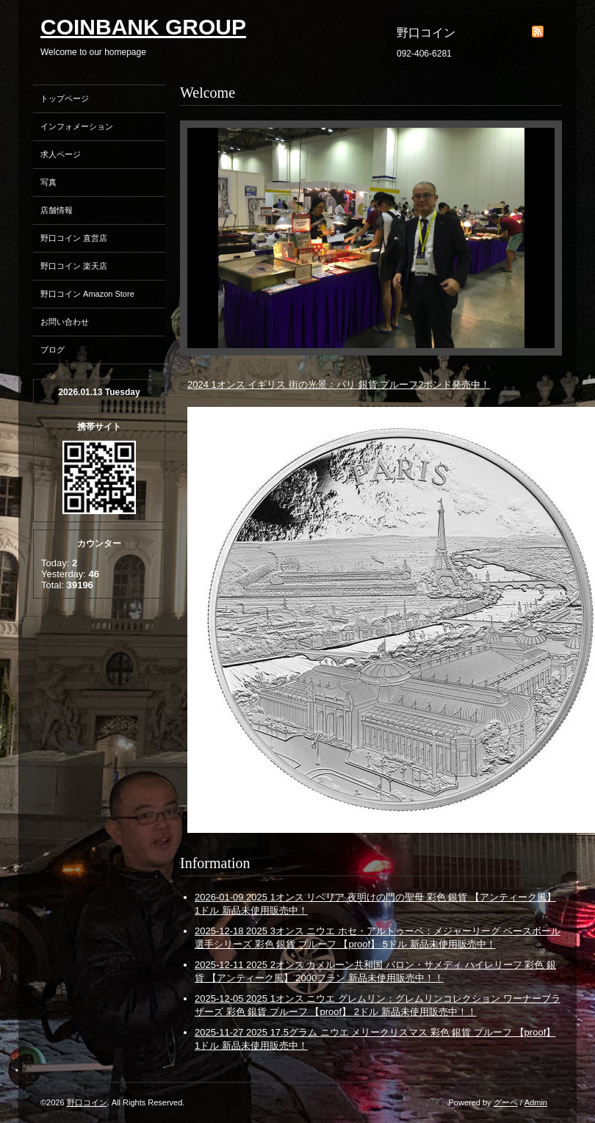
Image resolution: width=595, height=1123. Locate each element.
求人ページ (60, 154)
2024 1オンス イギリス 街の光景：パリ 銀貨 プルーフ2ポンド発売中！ (338, 384)
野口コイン (87, 1102)
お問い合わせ (64, 321)
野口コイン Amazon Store (87, 293)
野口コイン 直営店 (73, 238)
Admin (535, 1102)
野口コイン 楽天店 (73, 265)
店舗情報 (56, 210)
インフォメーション (76, 126)
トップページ (64, 98)
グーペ (506, 1102)
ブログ (52, 349)
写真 (48, 182)
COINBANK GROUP (143, 27)
